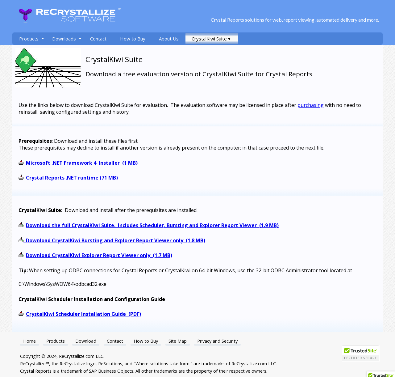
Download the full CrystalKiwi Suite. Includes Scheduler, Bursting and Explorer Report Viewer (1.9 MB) (152, 225)
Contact (98, 39)
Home (29, 341)
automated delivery (336, 20)
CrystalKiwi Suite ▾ (211, 39)
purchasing (310, 105)
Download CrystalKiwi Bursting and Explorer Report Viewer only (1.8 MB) (115, 240)
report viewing (299, 20)
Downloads (64, 39)
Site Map (177, 341)
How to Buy (132, 39)
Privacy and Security (217, 341)
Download (85, 341)
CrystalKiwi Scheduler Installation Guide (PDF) (83, 314)
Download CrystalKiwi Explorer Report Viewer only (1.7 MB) (99, 255)
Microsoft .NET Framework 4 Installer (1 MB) (82, 162)
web (277, 20)
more (372, 20)
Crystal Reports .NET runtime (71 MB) (72, 177)
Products (29, 39)
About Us (169, 39)
